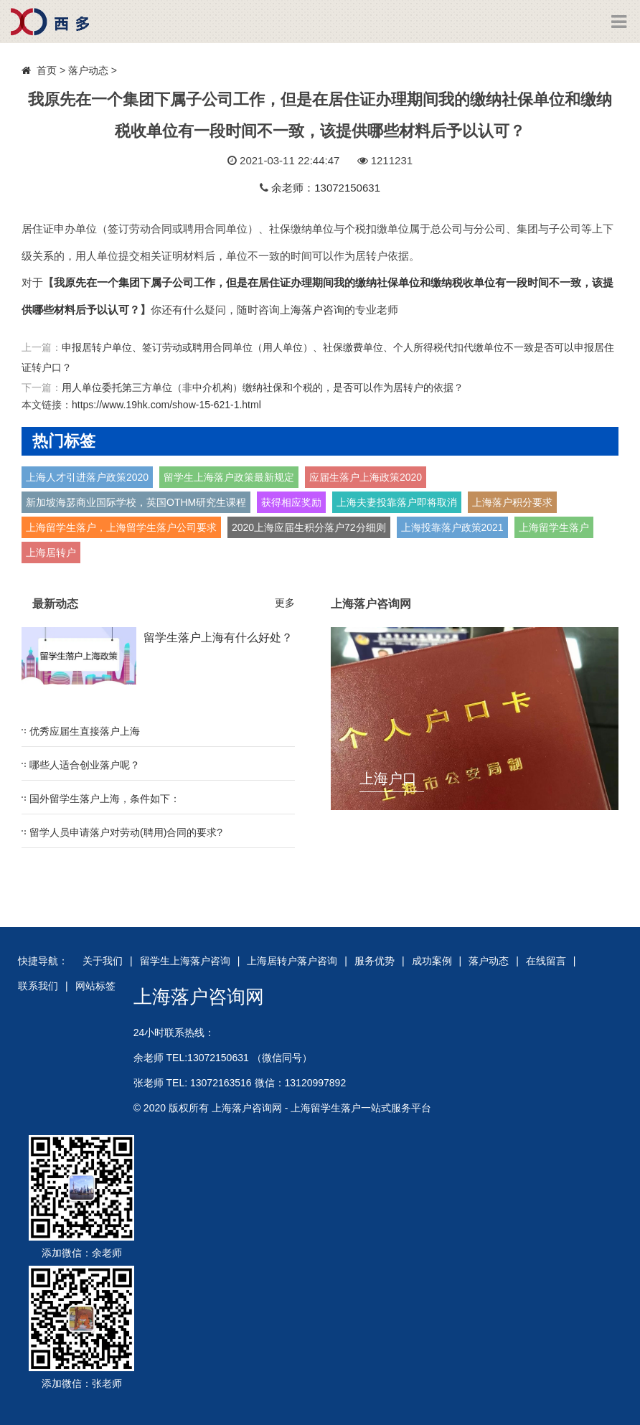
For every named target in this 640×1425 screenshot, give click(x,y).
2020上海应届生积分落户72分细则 (309, 527)
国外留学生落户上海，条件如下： (104, 798)
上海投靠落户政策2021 (452, 527)
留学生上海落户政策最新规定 (229, 477)
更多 (285, 602)
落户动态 (88, 70)
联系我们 (38, 986)
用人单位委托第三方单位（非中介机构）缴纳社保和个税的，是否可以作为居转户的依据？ (262, 387)
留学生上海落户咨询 (185, 961)
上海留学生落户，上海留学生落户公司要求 (121, 527)
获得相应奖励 (291, 502)
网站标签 (95, 986)
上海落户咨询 (312, 310)
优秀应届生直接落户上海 (84, 731)
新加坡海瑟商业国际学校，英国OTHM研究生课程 (136, 502)
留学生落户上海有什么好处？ (218, 637)
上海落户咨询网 (198, 996)
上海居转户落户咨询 (292, 961)
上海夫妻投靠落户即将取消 (397, 502)
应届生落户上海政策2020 (365, 477)
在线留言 (546, 961)
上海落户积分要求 (512, 502)
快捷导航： (43, 961)
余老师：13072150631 (325, 188)
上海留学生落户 (554, 527)
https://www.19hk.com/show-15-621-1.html (166, 404)
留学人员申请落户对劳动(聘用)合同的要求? (125, 832)
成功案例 (432, 961)
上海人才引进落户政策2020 (87, 477)
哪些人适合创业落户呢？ (84, 765)
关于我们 (103, 961)
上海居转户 (51, 552)
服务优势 (374, 961)
